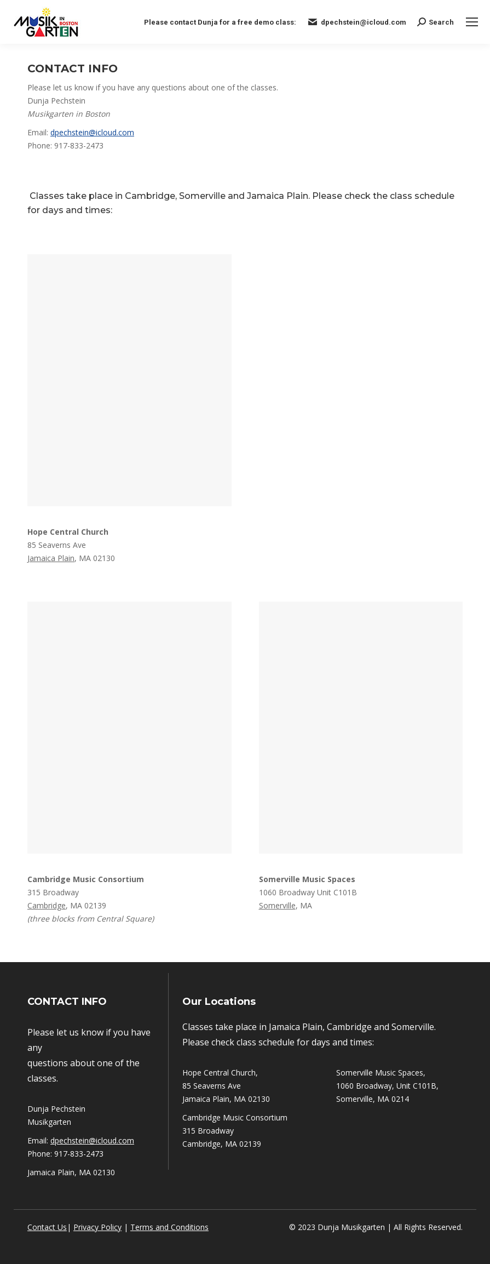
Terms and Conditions (169, 1227)
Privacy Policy (97, 1227)
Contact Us (47, 1227)
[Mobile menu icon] (472, 22)
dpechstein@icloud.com (92, 132)
